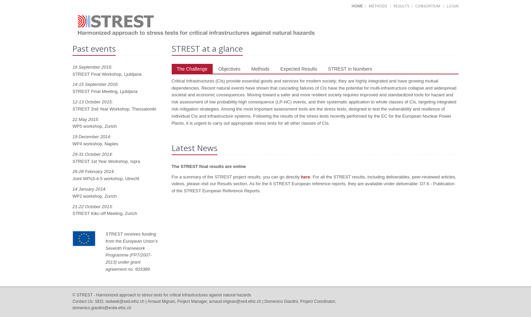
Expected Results (298, 69)
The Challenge (192, 69)
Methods (378, 5)
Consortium (427, 5)
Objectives (229, 69)
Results (401, 5)
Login (453, 5)
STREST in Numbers (350, 69)
